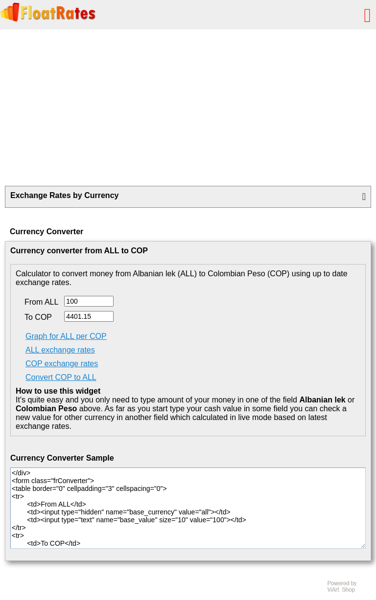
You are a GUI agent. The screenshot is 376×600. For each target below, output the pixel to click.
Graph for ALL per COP (66, 336)
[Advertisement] (188, 107)
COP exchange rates (61, 363)
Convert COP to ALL (60, 377)
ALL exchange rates (60, 350)
